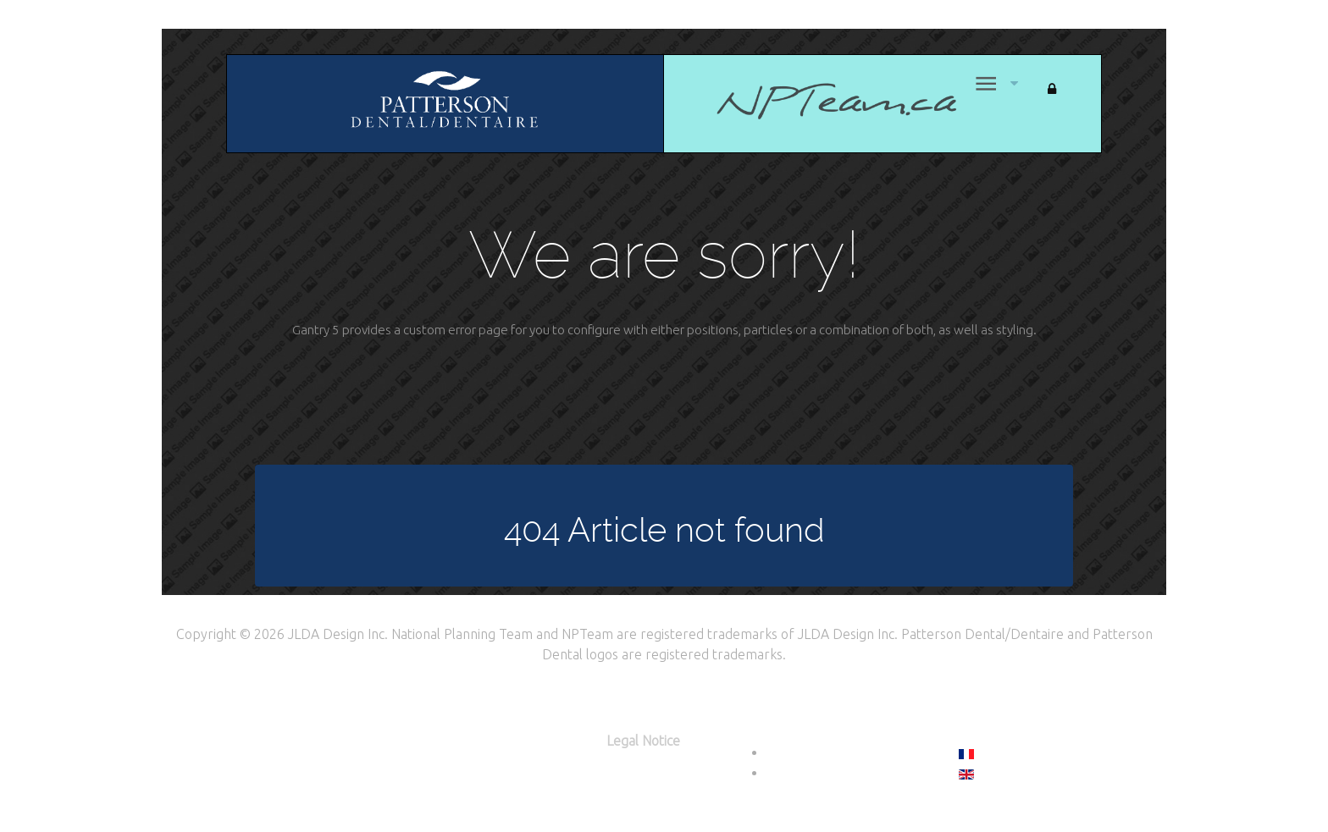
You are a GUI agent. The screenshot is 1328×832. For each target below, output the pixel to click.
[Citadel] (445, 102)
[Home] (810, 100)
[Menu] (983, 83)
